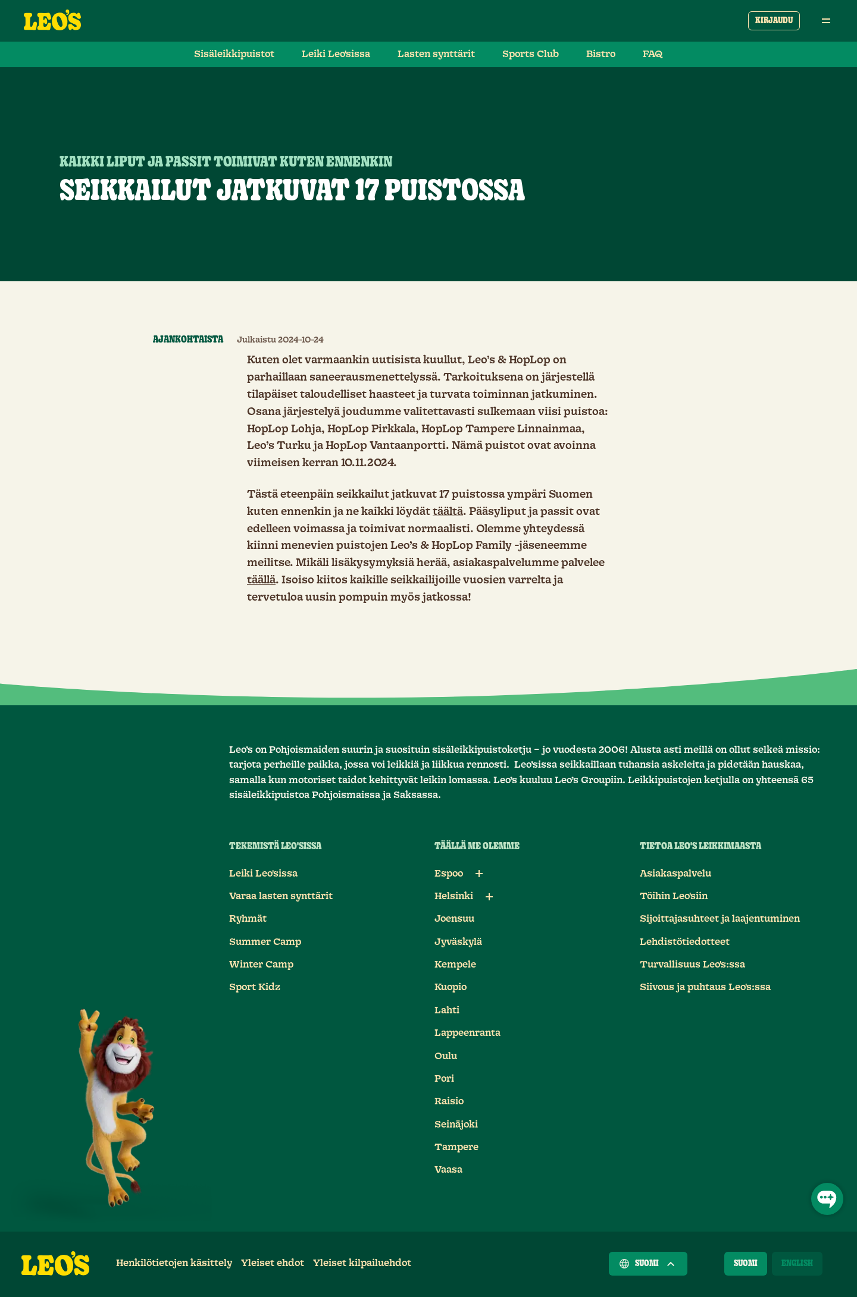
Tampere (456, 1147)
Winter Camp (261, 964)
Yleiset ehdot (272, 1263)
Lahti (446, 1010)
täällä (261, 580)
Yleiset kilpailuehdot (362, 1263)
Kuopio (450, 987)
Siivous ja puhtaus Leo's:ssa (705, 987)
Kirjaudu (774, 21)
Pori (444, 1079)
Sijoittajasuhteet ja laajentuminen (720, 919)
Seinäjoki (456, 1124)
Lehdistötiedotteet (685, 942)
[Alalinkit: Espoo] (479, 873)
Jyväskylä (458, 942)
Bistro (600, 54)
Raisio (449, 1101)
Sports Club (530, 54)
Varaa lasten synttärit (281, 896)
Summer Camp (265, 942)
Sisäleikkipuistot (234, 54)
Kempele (455, 964)
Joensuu (454, 919)
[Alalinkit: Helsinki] (489, 896)
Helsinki (453, 896)
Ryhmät (248, 919)
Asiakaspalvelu (675, 873)
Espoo (448, 873)
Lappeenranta (467, 1033)
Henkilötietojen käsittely (174, 1263)
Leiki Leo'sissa (336, 54)
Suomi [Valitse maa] (648, 1264)
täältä (448, 512)
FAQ (653, 54)
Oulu (445, 1056)
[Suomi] (745, 1264)
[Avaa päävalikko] (826, 21)
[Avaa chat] (827, 1199)
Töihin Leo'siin (674, 896)
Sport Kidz (254, 987)
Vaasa (448, 1169)
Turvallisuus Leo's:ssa (692, 964)
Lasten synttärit (436, 54)
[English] (797, 1264)
